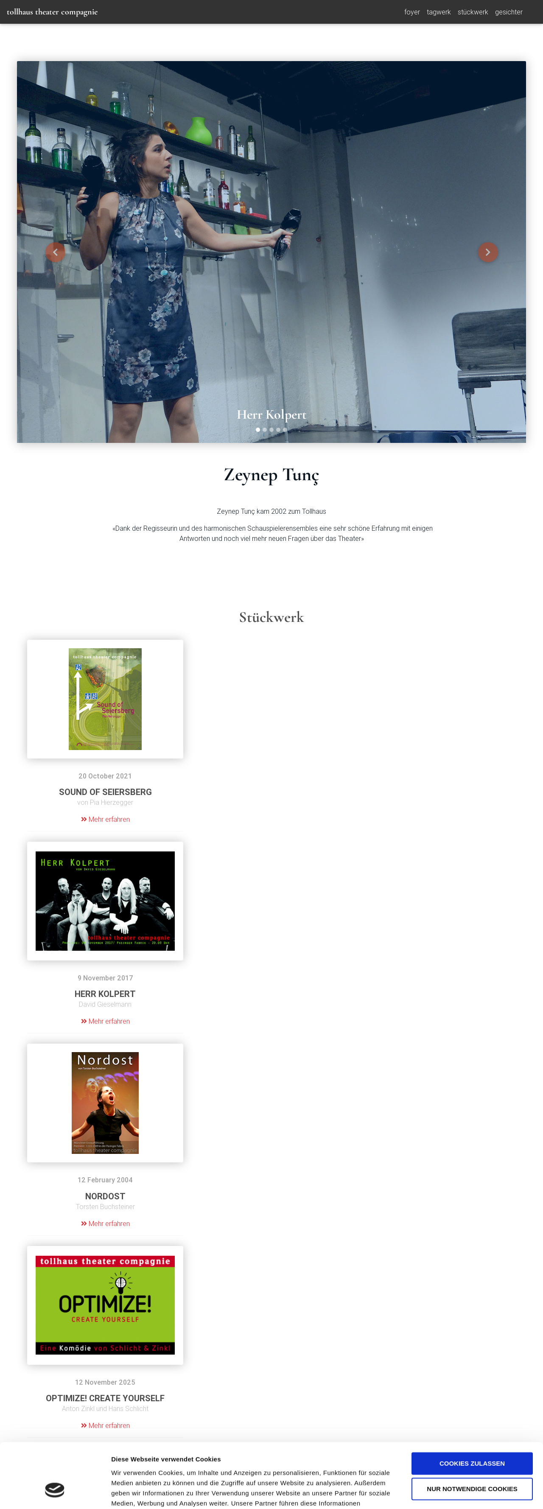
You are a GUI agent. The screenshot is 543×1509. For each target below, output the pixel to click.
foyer (412, 13)
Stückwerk (473, 13)
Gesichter (509, 13)
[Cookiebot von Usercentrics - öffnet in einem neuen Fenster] (55, 1492)
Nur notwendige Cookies (472, 1434)
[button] (55, 252)
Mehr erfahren (105, 819)
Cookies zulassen (472, 1408)
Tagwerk (439, 13)
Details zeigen (132, 1492)
